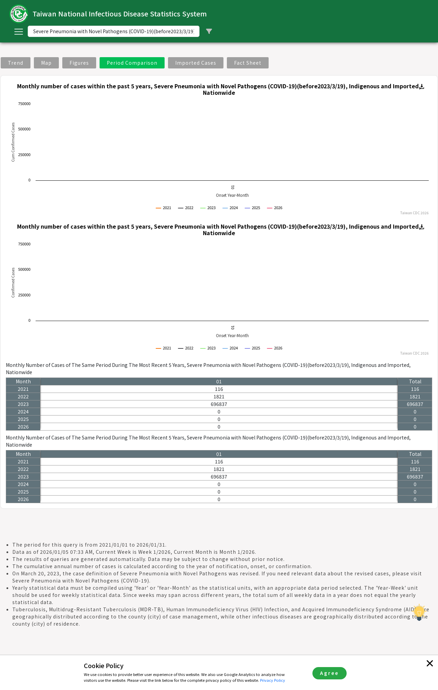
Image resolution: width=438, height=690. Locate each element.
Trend (15, 62)
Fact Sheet (247, 62)
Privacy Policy (272, 680)
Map (46, 62)
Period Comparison (132, 62)
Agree (329, 672)
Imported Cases (195, 62)
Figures (79, 62)
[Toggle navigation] (18, 31)
